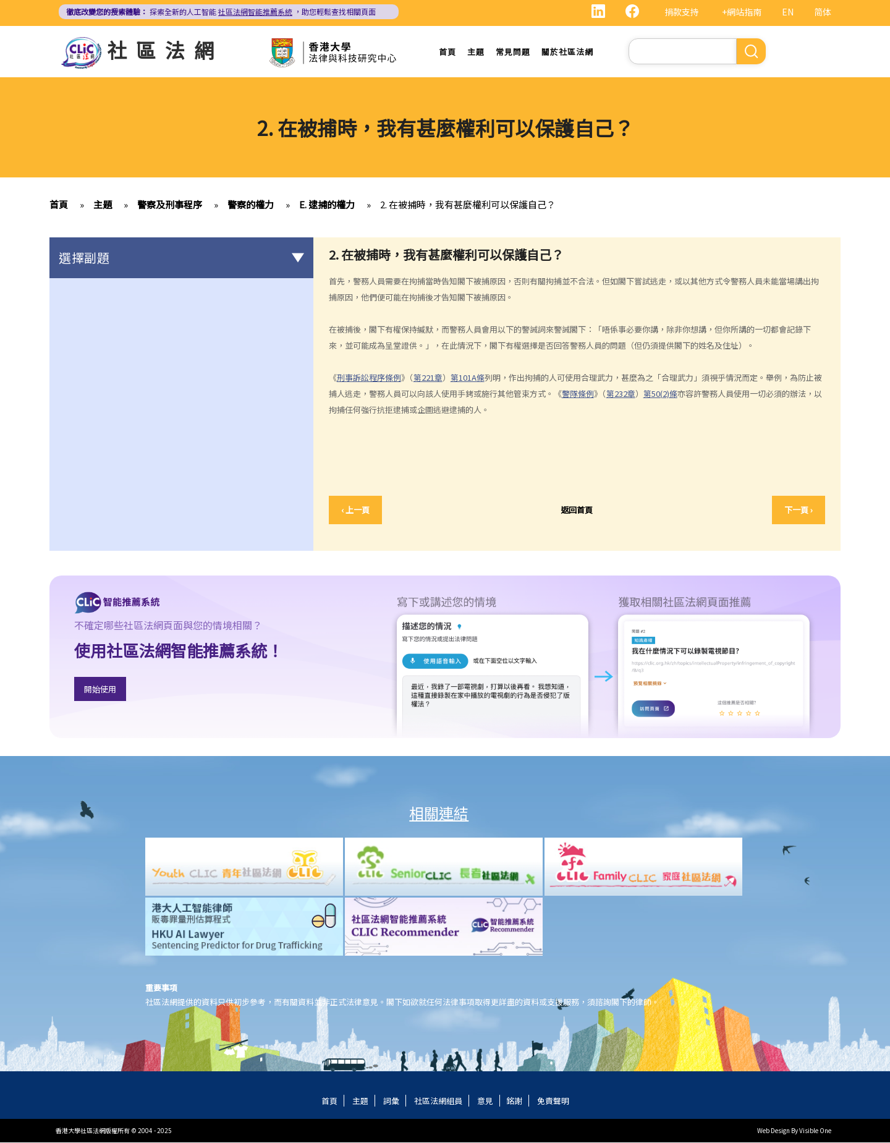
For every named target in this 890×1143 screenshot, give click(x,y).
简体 (822, 12)
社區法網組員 (438, 1101)
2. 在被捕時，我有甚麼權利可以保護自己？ (468, 205)
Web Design (773, 1131)
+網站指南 (741, 12)
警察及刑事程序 (169, 205)
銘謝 (514, 1101)
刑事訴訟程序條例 (369, 378)
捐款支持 (681, 12)
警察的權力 (250, 205)
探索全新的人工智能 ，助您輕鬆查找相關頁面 (221, 11)
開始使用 (100, 690)
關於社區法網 (567, 52)
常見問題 (513, 52)
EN (788, 12)
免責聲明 (553, 1101)
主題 (476, 52)
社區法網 (165, 49)
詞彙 (391, 1101)
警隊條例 (578, 394)
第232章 (620, 394)
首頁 (447, 52)
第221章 (428, 378)
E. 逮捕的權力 (327, 205)
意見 (485, 1101)
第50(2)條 (660, 394)
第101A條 (468, 378)
